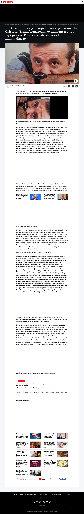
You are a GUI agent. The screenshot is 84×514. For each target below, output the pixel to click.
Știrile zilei (17, 2)
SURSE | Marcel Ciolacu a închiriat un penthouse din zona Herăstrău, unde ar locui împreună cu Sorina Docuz (22, 444)
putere (57, 392)
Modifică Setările (42, 497)
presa (52, 392)
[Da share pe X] (73, 86)
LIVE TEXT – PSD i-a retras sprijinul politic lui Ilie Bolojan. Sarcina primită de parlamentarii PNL (22, 462)
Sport (71, 2)
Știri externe (40, 2)
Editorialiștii (14, 24)
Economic (25, 2)
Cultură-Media (63, 2)
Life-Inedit (54, 2)
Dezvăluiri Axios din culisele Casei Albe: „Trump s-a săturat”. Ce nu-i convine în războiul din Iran (49, 196)
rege (62, 392)
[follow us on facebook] (62, 479)
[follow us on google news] (21, 479)
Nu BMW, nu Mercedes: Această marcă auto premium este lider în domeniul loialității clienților (22, 472)
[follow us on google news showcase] (32, 479)
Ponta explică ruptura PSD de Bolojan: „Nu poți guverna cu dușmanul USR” (50, 435)
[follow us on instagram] (52, 479)
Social (47, 2)
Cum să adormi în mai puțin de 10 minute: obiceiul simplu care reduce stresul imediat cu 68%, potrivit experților (49, 444)
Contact (68, 494)
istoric (42, 392)
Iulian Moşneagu (14, 86)
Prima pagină (8, 24)
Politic (32, 2)
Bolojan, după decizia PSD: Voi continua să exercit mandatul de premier (22, 196)
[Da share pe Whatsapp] (76, 86)
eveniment (25, 392)
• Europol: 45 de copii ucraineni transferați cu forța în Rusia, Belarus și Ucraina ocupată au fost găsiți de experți (41, 384)
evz (30, 392)
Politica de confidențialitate (56, 494)
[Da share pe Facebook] (69, 86)
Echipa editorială (18, 494)
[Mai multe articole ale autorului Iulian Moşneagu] (7, 86)
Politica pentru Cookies (30, 494)
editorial (19, 392)
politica (47, 392)
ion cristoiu (36, 392)
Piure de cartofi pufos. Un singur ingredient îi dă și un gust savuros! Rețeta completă (50, 462)
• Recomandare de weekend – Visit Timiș (27, 387)
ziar (18, 395)
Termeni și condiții (43, 494)
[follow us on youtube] (42, 479)
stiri (66, 392)
